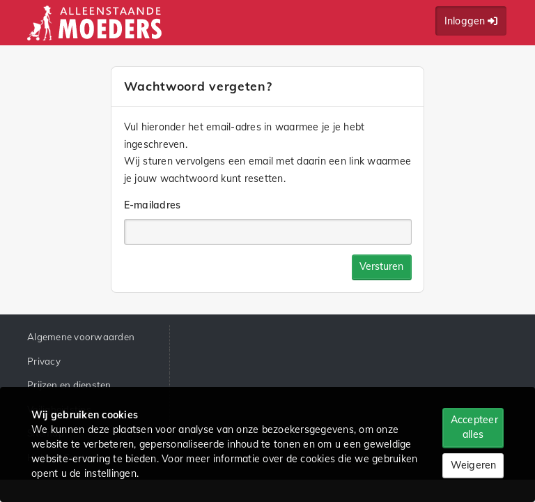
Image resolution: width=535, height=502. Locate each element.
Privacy (44, 361)
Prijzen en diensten (69, 384)
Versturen (381, 266)
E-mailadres (152, 205)
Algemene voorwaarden (80, 336)
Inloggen (471, 21)
